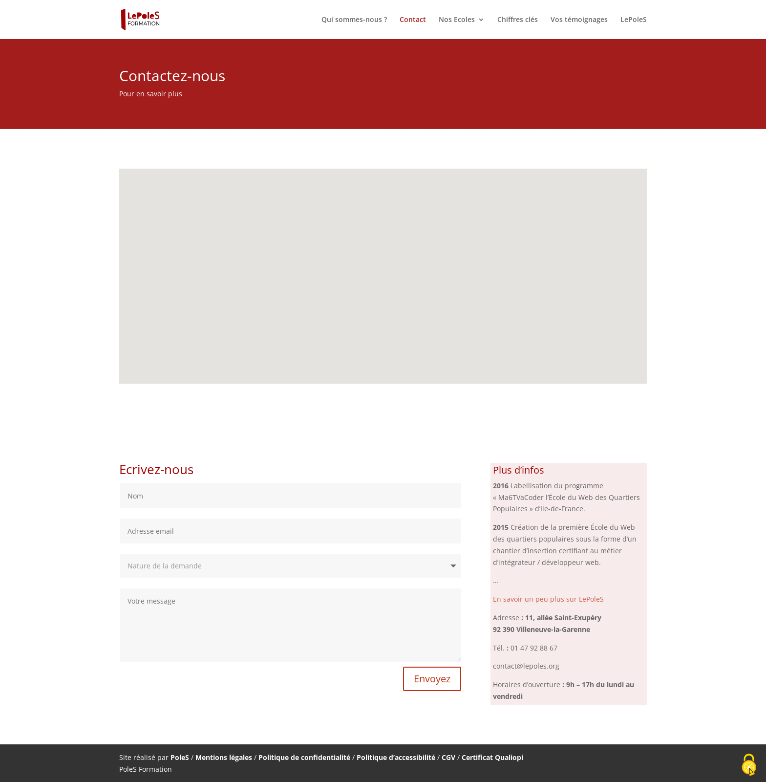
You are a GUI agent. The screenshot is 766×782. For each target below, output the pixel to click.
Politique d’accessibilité (396, 757)
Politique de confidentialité (304, 757)
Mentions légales (223, 757)
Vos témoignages (579, 20)
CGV (448, 757)
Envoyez (432, 678)
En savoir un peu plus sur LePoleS (548, 599)
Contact (413, 20)
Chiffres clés (517, 20)
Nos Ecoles (457, 20)
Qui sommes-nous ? (354, 20)
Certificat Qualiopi (492, 757)
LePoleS (633, 20)
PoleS (180, 757)
